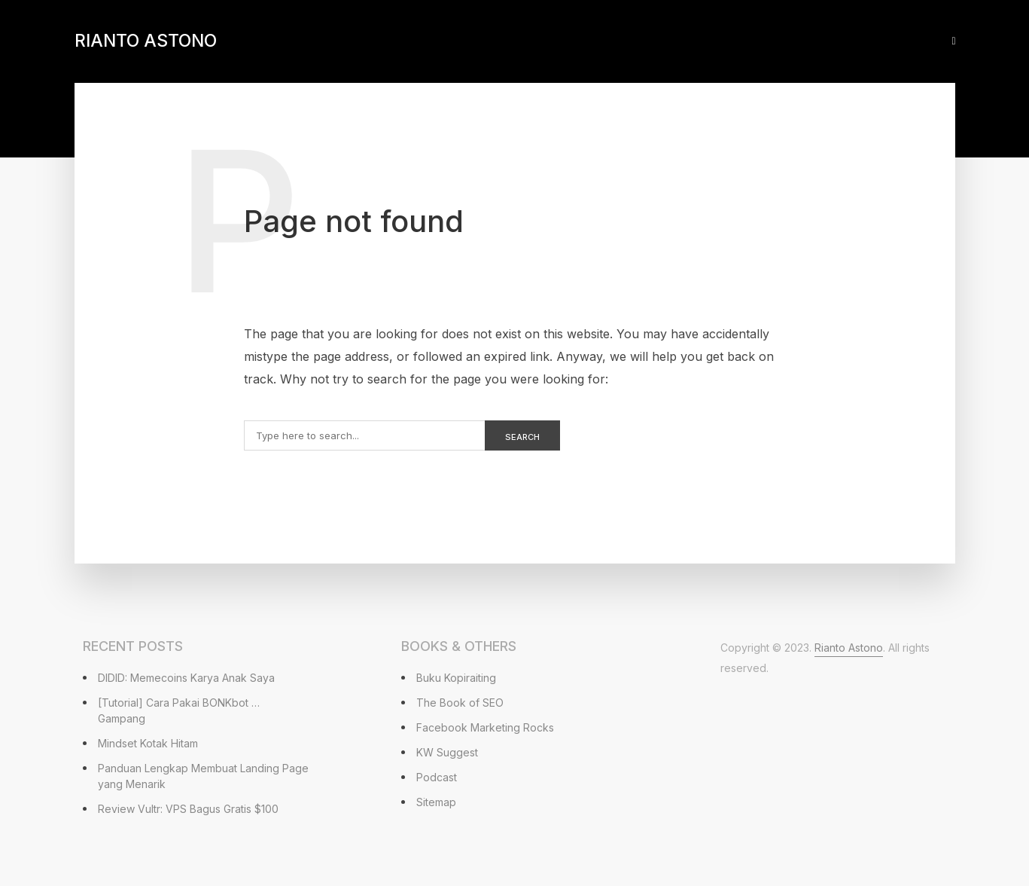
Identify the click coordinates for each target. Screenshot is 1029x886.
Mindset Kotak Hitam (148, 743)
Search (522, 437)
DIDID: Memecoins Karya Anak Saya (186, 677)
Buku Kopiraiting (456, 677)
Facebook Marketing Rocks (485, 727)
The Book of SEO (460, 702)
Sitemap (436, 802)
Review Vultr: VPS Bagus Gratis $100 (188, 808)
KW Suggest (447, 752)
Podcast (436, 777)
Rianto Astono (146, 40)
